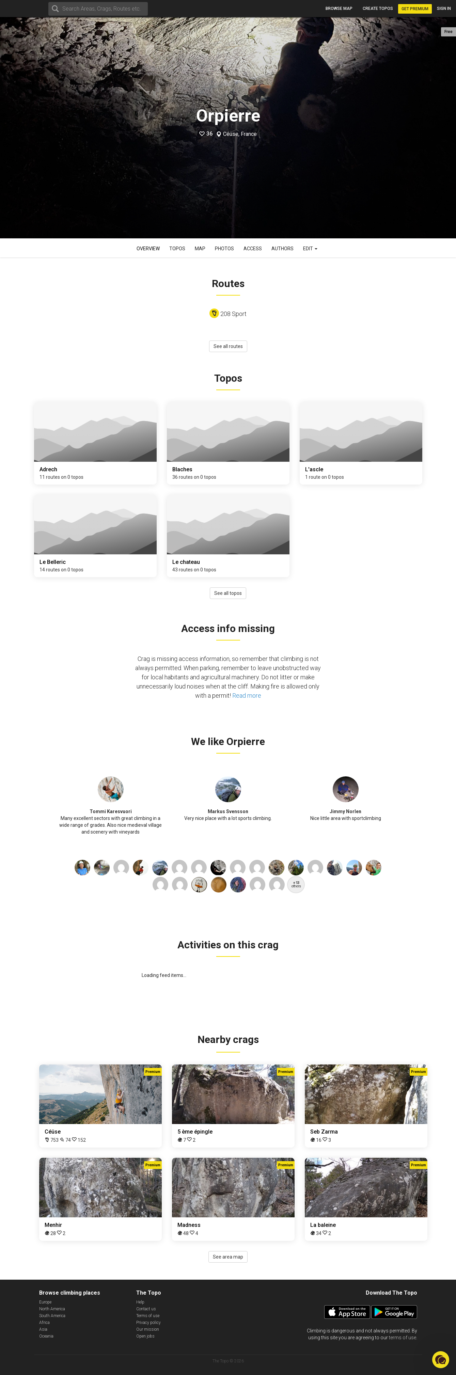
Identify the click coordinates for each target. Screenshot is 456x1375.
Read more (246, 695)
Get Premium (415, 8)
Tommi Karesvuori (111, 811)
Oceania (46, 1336)
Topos (177, 248)
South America (52, 1315)
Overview (148, 248)
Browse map (339, 8)
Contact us (146, 1309)
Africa (44, 1322)
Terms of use (147, 1315)
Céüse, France (240, 134)
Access (252, 248)
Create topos (378, 8)
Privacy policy (148, 1322)
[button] (440, 1359)
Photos (224, 248)
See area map (228, 1257)
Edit (310, 248)
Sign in (444, 8)
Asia (43, 1329)
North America (52, 1309)
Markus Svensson (228, 811)
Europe (45, 1302)
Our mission (147, 1329)
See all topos (228, 593)
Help (140, 1302)
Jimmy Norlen (345, 811)
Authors (282, 248)
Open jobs (145, 1336)
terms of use (402, 1337)
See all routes (228, 346)
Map (200, 248)
